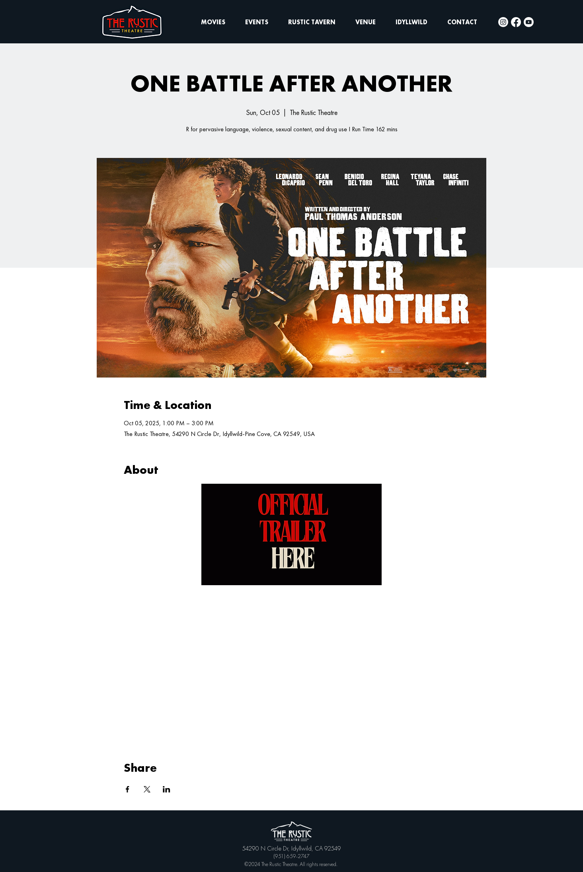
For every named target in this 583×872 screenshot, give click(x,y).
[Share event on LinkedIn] (166, 789)
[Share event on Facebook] (127, 789)
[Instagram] (503, 22)
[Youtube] (529, 22)
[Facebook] (516, 22)
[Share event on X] (147, 789)
